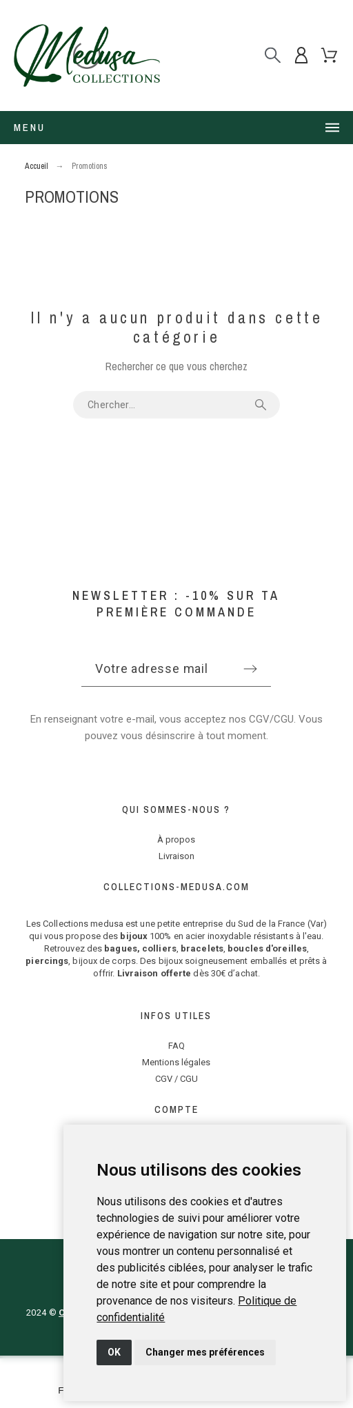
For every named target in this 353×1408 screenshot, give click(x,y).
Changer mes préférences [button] (205, 1352)
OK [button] (114, 1352)
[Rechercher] (272, 55)
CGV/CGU (271, 719)
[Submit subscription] (250, 669)
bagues (120, 948)
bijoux (134, 936)
